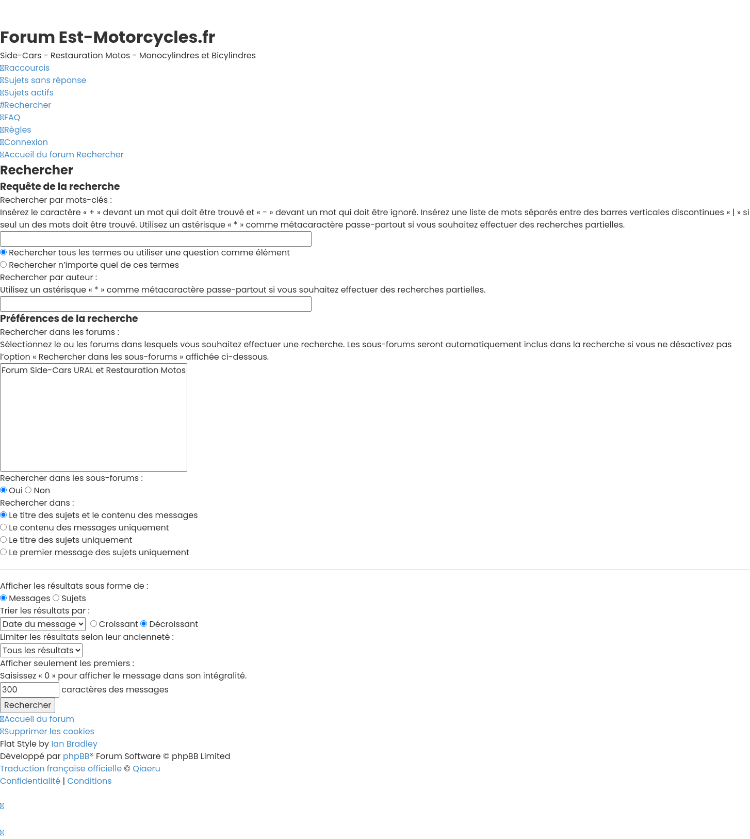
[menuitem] (43, 80)
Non (37, 490)
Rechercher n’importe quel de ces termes (89, 265)
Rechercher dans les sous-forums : (71, 478)
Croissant (114, 624)
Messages (25, 598)
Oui (11, 490)
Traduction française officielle (61, 769)
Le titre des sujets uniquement (66, 540)
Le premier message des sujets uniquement (94, 552)
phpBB (76, 756)
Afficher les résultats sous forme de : (74, 586)
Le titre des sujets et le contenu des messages (99, 515)
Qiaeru (146, 769)
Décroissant (169, 624)
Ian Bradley (74, 744)
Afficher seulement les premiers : (67, 663)
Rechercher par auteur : (48, 277)
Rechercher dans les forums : (59, 332)
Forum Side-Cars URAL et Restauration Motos (94, 370)
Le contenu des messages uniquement (84, 528)
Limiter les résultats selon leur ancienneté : (87, 637)
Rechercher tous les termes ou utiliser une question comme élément (145, 253)
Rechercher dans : (37, 503)
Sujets (69, 598)
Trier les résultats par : (45, 611)
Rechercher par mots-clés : (56, 200)
